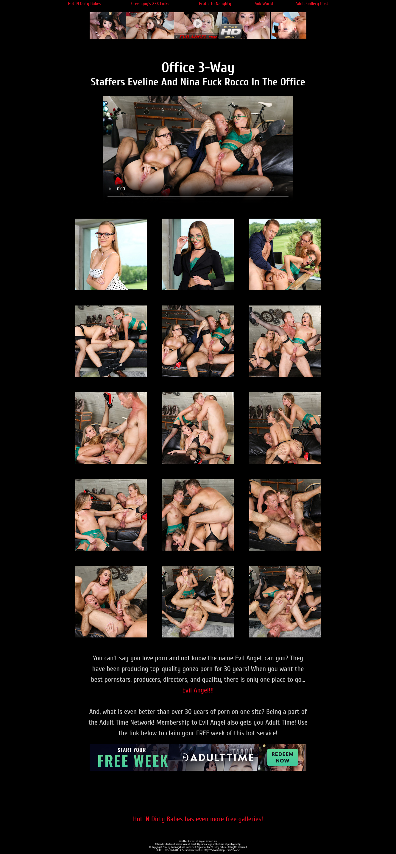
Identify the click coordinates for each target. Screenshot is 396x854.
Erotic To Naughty (215, 3)
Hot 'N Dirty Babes (84, 3)
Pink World (263, 3)
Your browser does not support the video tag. (198, 149)
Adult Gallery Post (311, 3)
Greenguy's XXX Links (150, 3)
